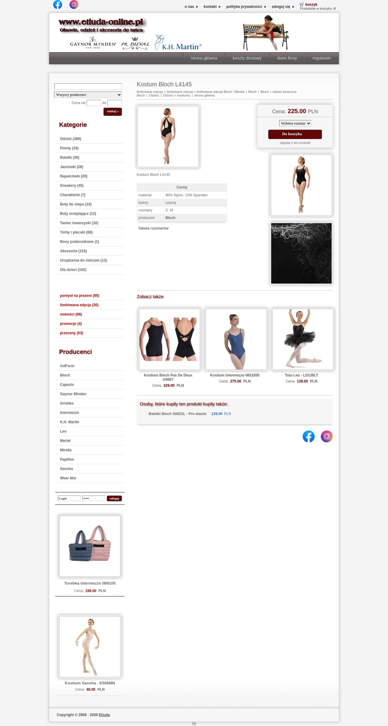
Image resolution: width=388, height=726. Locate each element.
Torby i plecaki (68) (76, 232)
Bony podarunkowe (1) (79, 241)
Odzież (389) (70, 139)
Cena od (78, 103)
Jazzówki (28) (71, 167)
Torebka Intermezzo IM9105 (90, 583)
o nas (189, 7)
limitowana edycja (150, 92)
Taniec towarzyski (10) (79, 223)
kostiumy (183, 95)
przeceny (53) (71, 333)
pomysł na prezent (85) (79, 295)
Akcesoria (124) (73, 251)
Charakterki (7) (72, 195)
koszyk (311, 4)
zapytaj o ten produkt (295, 142)
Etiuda (104, 715)
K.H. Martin (69, 422)
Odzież (154, 95)
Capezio (67, 384)
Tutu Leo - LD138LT (301, 375)
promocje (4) (71, 324)
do (104, 103)
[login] (69, 498)
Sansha (66, 469)
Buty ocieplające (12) (78, 213)
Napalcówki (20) (73, 176)
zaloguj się (281, 7)
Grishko (67, 403)
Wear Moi (68, 478)
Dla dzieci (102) (73, 270)
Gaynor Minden (73, 394)
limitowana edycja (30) (79, 305)
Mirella (66, 450)
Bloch (65, 375)
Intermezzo (69, 413)
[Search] (88, 86)
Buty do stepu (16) (76, 204)
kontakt (210, 7)
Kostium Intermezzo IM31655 (234, 375)
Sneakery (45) (72, 185)
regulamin (321, 58)
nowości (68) (71, 314)
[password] (93, 498)
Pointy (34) (69, 148)
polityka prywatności (244, 7)
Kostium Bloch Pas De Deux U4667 (168, 377)
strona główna (204, 58)
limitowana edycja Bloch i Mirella (220, 92)
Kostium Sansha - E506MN (90, 683)
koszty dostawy (247, 58)
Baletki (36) (69, 157)
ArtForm (67, 366)
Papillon (67, 459)
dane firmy (287, 58)
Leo (63, 431)
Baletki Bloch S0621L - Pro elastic (178, 414)
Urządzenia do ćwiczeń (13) (83, 260)
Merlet (65, 441)
